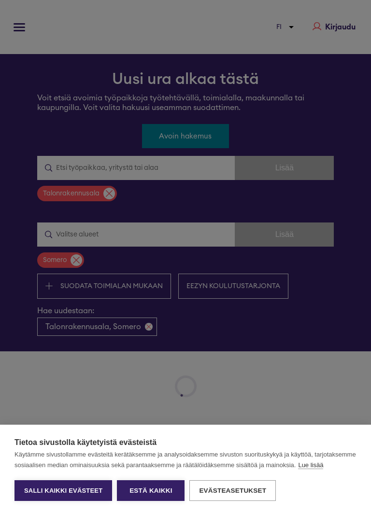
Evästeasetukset (232, 490)
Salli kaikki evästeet (63, 490)
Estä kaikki (150, 490)
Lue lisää (310, 465)
